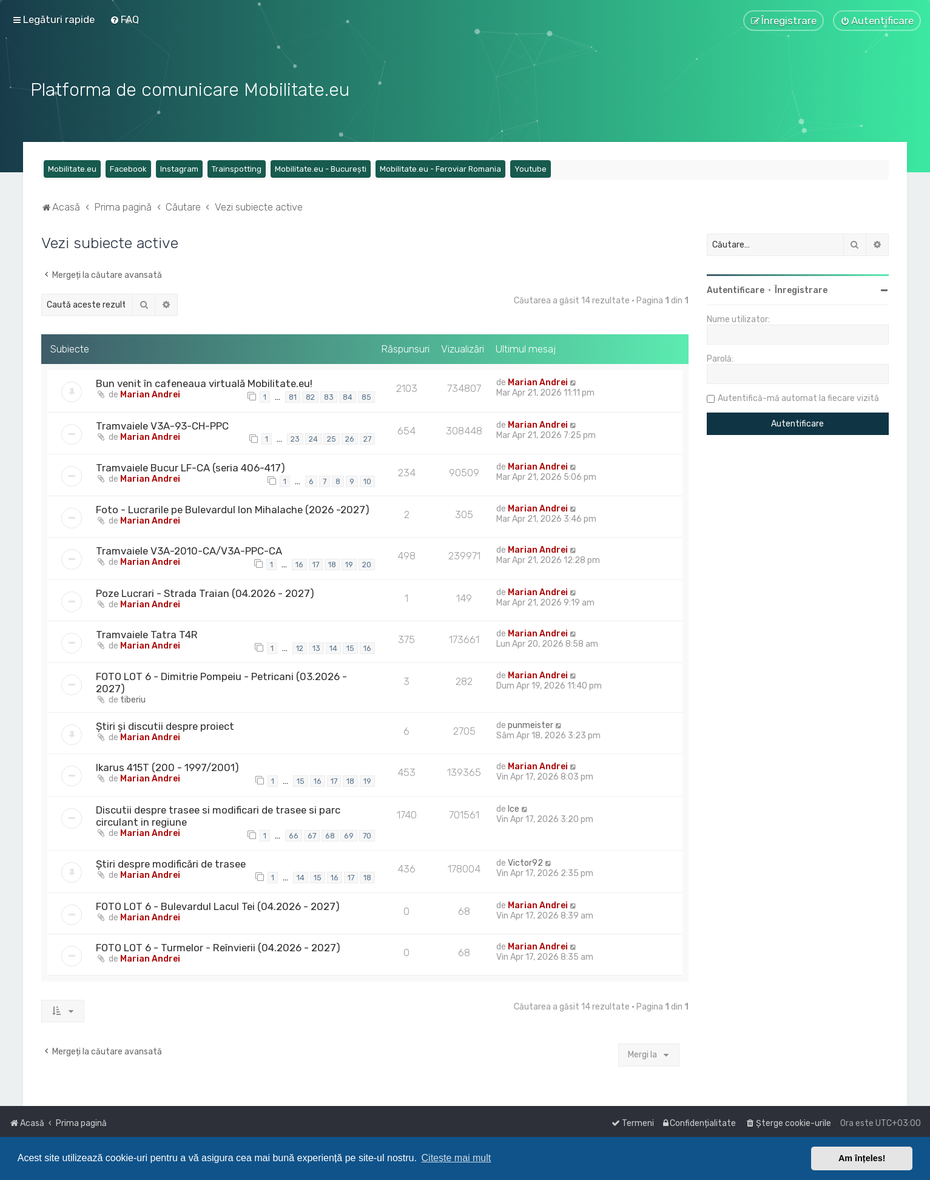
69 (349, 834)
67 (312, 834)
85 (366, 395)
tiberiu (133, 699)
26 (349, 438)
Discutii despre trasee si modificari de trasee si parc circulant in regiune (218, 815)
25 (331, 438)
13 (316, 647)
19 (349, 563)
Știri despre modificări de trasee (171, 863)
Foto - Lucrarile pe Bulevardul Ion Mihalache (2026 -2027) (232, 509)
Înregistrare (801, 289)
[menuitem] (124, 19)
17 (315, 563)
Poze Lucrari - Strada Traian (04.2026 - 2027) (205, 592)
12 (299, 647)
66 (293, 834)
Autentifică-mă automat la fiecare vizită (798, 397)
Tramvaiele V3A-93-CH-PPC (162, 425)
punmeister (530, 725)
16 (299, 563)
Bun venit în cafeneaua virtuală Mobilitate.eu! (204, 382)
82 (310, 395)
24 (313, 438)
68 (330, 834)
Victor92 (525, 862)
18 (332, 563)
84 (347, 395)
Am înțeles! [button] (862, 1158)
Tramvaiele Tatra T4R (147, 633)
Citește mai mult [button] (456, 1158)
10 (367, 480)
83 (329, 395)
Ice (513, 808)
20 (366, 563)
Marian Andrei (150, 393)
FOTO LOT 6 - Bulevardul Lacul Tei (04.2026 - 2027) (218, 905)
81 (293, 395)
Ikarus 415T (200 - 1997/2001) (167, 767)
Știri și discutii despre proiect (165, 726)
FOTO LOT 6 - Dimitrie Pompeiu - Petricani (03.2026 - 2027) (221, 682)
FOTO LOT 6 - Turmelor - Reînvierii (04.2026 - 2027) (218, 946)
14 (333, 647)
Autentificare (735, 289)
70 (367, 834)
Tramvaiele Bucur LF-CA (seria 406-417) (190, 466)
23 (295, 438)
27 (367, 438)
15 (350, 647)
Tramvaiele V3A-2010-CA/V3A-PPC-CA (189, 550)
